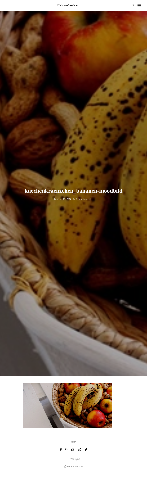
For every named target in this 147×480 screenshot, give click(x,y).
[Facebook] (60, 450)
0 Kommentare (75, 466)
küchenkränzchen (67, 5)
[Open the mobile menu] (139, 6)
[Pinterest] (66, 450)
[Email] (73, 450)
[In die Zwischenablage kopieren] (86, 450)
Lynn (77, 458)
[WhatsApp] (80, 450)
